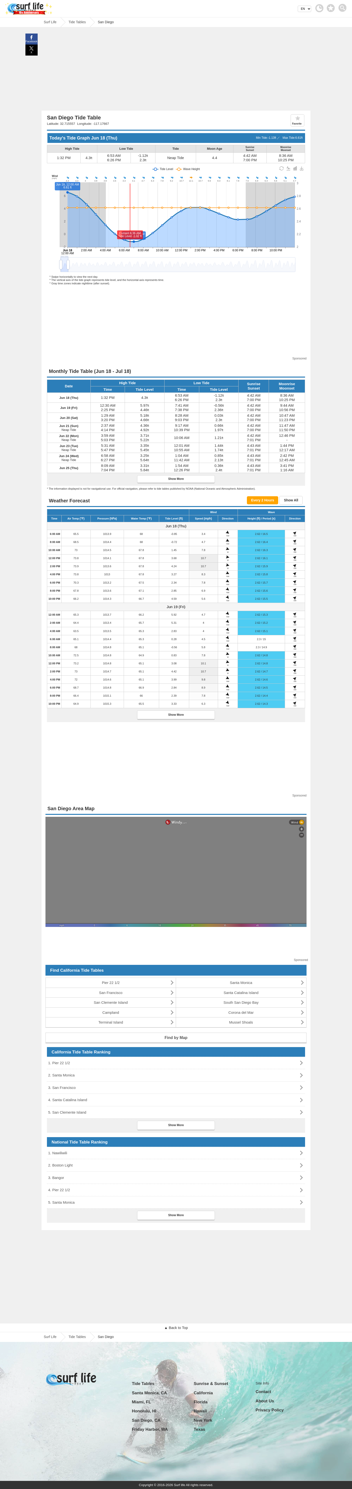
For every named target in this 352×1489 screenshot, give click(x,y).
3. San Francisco (62, 1087)
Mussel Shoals (241, 1022)
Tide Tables (77, 1337)
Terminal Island (111, 1022)
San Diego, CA (146, 1420)
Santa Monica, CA (149, 1393)
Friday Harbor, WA (150, 1429)
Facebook (31, 41)
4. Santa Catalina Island (67, 1100)
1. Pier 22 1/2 (59, 1063)
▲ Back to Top (176, 1328)
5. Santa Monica (61, 1202)
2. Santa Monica (61, 1075)
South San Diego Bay (240, 1002)
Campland (110, 1012)
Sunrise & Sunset (211, 1383)
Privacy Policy (269, 1410)
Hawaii (200, 1411)
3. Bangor (56, 1178)
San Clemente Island (111, 1002)
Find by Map (176, 1038)
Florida (201, 1402)
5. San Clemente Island (67, 1112)
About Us (264, 1401)
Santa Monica (241, 983)
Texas (199, 1429)
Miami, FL (141, 1402)
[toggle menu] (343, 6)
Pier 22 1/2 (111, 983)
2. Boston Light (60, 1165)
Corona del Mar (240, 1012)
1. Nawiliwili (57, 1153)
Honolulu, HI (144, 1411)
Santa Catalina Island (241, 993)
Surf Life (50, 1337)
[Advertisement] (176, 70)
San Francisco (110, 993)
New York (203, 1420)
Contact (263, 1391)
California (203, 1393)
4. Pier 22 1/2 (59, 1190)
